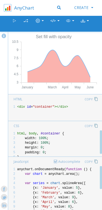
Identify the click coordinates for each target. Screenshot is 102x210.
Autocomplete (69, 161)
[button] (70, 24)
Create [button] (83, 7)
